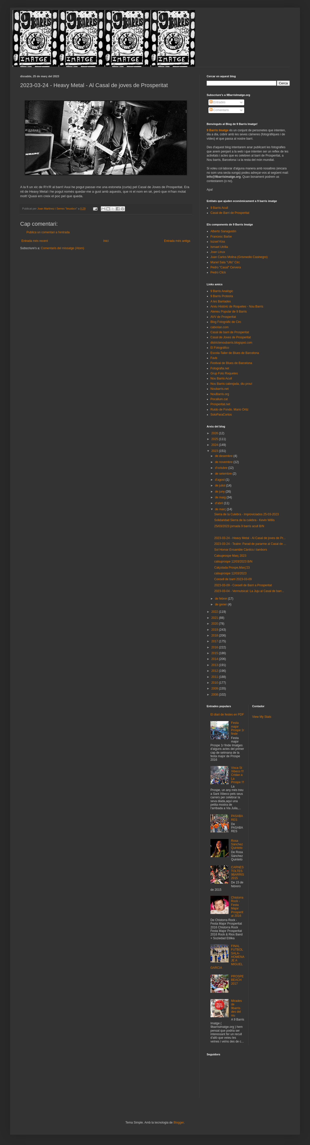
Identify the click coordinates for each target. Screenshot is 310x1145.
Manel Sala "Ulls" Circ (225, 262)
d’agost (220, 479)
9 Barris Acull (219, 208)
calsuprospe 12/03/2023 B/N (233, 561)
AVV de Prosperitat (223, 317)
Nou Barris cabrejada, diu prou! (231, 384)
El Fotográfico (219, 347)
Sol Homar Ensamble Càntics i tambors (240, 549)
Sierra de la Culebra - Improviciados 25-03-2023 (246, 514)
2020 (215, 623)
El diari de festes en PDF (227, 714)
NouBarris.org (219, 394)
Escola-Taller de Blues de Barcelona (234, 353)
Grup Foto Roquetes (224, 373)
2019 (215, 629)
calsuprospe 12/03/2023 (230, 573)
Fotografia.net (219, 368)
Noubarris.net (219, 389)
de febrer (221, 598)
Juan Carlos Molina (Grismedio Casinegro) (239, 257)
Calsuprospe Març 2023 (230, 555)
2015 (215, 653)
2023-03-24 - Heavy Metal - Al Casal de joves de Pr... (250, 538)
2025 (215, 439)
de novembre (224, 462)
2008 (215, 694)
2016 (215, 647)
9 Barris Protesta (221, 296)
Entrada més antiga (177, 241)
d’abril (219, 503)
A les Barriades (220, 301)
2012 (215, 671)
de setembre (224, 473)
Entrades (217, 102)
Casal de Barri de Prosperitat (229, 213)
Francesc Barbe (221, 236)
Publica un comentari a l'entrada (48, 232)
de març (221, 509)
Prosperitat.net (220, 404)
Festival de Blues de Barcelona (231, 363)
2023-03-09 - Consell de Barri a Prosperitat (243, 585)
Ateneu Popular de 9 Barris (228, 311)
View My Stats (261, 717)
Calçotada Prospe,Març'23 (232, 567)
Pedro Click (218, 272)
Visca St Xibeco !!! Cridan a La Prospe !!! (237, 775)
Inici (106, 241)
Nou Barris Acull (221, 378)
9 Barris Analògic (221, 291)
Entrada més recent (34, 241)
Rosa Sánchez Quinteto (237, 844)
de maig (221, 497)
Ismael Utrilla (219, 247)
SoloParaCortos (221, 414)
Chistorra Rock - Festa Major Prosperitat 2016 (237, 907)
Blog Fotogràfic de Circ (225, 322)
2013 (215, 665)
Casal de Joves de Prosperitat (230, 337)
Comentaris (219, 110)
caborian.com (219, 327)
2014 (215, 659)
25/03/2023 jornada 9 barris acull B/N (239, 526)
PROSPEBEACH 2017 (237, 980)
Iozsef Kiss (217, 241)
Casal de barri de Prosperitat (229, 332)
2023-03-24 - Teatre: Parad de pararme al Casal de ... (250, 544)
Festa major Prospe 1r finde (237, 728)
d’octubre (221, 468)
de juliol (220, 485)
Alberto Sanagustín (223, 231)
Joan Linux (217, 252)
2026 (215, 433)
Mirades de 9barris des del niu (236, 1008)
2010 (215, 682)
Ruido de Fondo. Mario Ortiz (229, 409)
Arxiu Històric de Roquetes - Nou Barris (236, 306)
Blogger (178, 1122)
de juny (220, 491)
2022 (215, 612)
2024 (215, 445)
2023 (215, 451)
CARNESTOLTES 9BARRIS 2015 (237, 873)
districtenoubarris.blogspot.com (231, 342)
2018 (215, 635)
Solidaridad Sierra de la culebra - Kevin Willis (244, 520)
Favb (213, 358)
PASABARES (237, 817)
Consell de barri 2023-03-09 (233, 579)
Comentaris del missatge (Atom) (62, 248)
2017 (215, 641)
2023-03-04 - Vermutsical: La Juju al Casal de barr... (249, 591)
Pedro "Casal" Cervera (225, 267)
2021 (215, 618)
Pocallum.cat (219, 399)
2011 (215, 677)
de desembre (224, 456)
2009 (215, 688)
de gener (221, 604)
